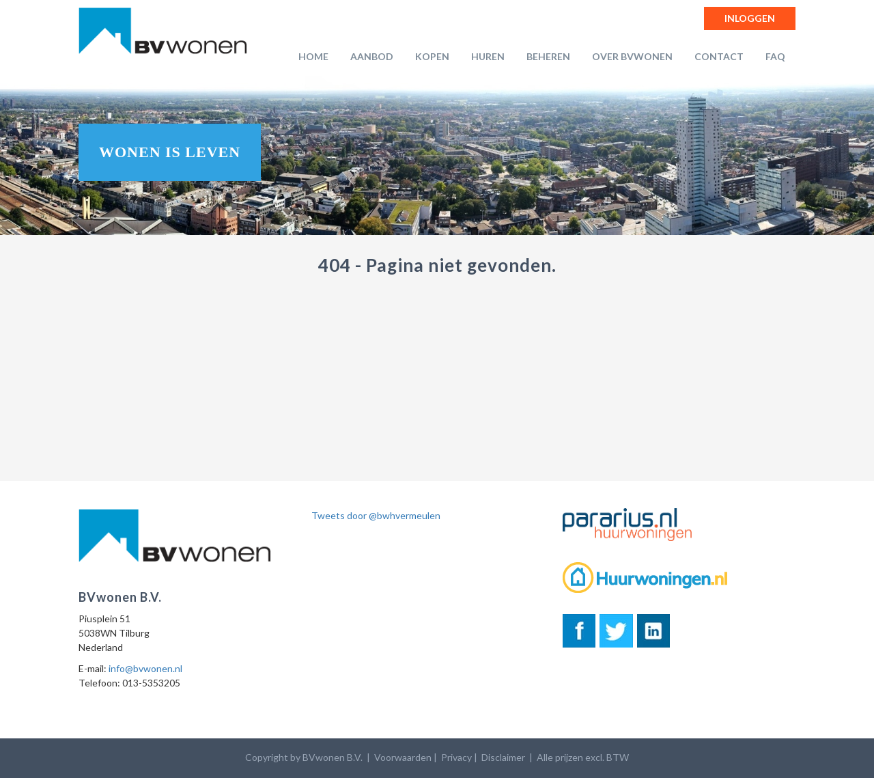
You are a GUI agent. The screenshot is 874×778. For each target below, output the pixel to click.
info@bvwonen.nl (145, 668)
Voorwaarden (403, 757)
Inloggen (749, 18)
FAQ (775, 56)
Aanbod (371, 56)
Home (313, 56)
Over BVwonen (632, 56)
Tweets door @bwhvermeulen (375, 515)
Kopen (432, 56)
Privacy (456, 757)
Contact (719, 56)
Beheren (548, 56)
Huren (488, 56)
